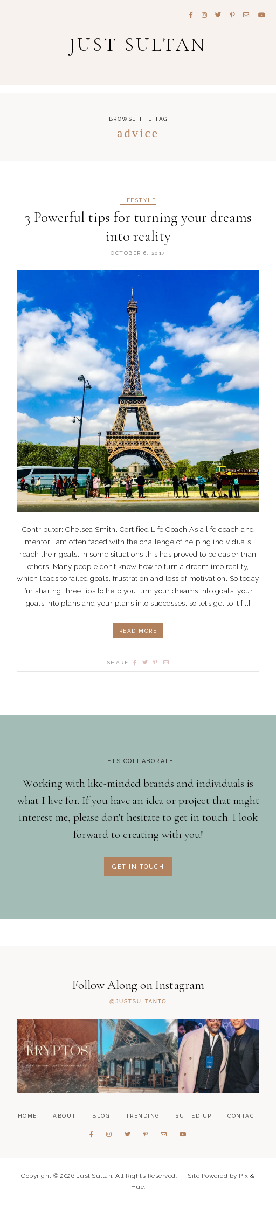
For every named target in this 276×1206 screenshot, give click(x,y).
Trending (143, 1116)
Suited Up (193, 1116)
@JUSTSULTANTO (138, 1001)
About (65, 1116)
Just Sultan (138, 44)
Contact (243, 1116)
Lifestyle (138, 200)
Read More (138, 631)
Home (27, 1116)
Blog (100, 1116)
